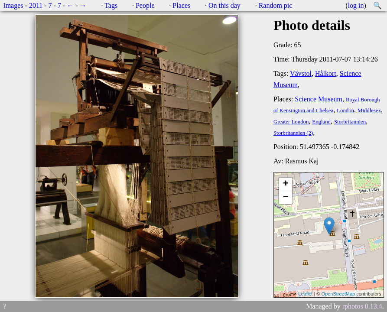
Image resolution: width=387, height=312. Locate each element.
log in (356, 5)
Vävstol (301, 73)
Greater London (291, 122)
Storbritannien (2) (293, 133)
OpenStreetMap (338, 293)
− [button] (286, 197)
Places (181, 5)
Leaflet (305, 293)
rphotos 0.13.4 (362, 306)
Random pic (276, 5)
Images (13, 5)
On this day (224, 5)
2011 (35, 5)
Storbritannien (350, 122)
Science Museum (318, 99)
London (345, 110)
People (145, 5)
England (321, 122)
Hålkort (325, 73)
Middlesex (369, 110)
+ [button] (286, 184)
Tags (110, 5)
